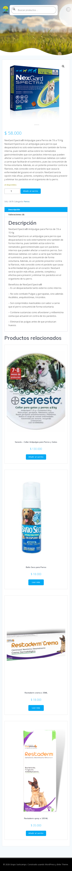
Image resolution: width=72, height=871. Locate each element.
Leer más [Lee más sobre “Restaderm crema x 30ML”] (36, 708)
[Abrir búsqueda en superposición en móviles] (34, 10)
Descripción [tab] (14, 209)
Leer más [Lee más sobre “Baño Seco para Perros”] (36, 582)
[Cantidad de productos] (12, 191)
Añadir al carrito (30, 191)
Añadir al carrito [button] (36, 457)
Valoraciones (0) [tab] (16, 214)
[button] (63, 66)
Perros (27, 201)
